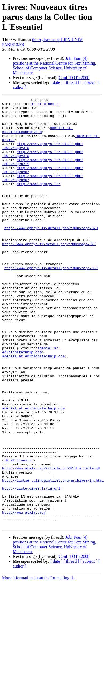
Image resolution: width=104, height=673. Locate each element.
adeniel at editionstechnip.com (37, 136)
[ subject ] (88, 82)
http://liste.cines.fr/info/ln (32, 566)
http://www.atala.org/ (24, 595)
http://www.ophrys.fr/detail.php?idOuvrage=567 (51, 302)
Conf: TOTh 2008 (74, 77)
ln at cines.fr (45, 105)
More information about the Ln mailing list (39, 663)
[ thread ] (71, 82)
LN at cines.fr (18, 533)
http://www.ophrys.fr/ (39, 201)
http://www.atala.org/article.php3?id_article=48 (51, 542)
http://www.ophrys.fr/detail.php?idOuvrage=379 (51, 254)
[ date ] (56, 82)
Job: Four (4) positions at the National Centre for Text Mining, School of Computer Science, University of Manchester (54, 65)
